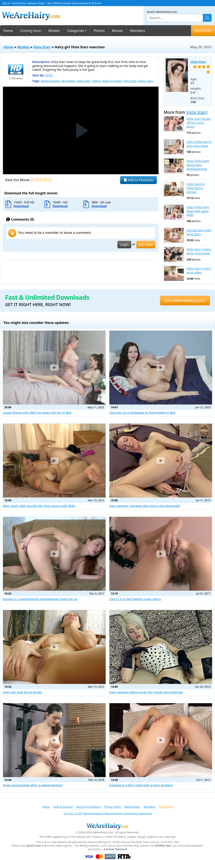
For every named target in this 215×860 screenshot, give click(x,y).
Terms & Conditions (88, 807)
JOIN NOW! (203, 30)
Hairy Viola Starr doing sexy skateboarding (197, 165)
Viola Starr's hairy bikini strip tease (198, 251)
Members (137, 30)
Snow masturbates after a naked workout (33, 785)
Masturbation (50, 81)
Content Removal (115, 849)
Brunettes (69, 81)
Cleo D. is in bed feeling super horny (135, 599)
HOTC (49, 75)
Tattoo (96, 81)
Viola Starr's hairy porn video (198, 270)
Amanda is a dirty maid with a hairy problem (141, 785)
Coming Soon (30, 30)
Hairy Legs (145, 81)
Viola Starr (42, 47)
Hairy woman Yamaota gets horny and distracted (144, 506)
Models (54, 30)
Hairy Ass (83, 81)
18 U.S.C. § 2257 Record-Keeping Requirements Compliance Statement (107, 813)
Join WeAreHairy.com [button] (185, 300)
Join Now (146, 244)
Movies (117, 30)
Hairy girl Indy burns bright (22, 692)
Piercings (129, 81)
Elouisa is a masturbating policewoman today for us (40, 599)
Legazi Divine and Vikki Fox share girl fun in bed (37, 413)
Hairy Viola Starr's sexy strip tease (198, 144)
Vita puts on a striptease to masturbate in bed (142, 413)
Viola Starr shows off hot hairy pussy (198, 122)
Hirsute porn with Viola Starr (198, 232)
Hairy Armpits (112, 81)
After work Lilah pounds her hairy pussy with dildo (39, 506)
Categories (75, 30)
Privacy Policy (112, 807)
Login (124, 244)
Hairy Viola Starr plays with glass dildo (197, 211)
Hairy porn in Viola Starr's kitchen (195, 188)
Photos (99, 30)
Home (8, 30)
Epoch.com (33, 845)
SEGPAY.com (163, 845)
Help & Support (63, 807)
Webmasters (132, 807)
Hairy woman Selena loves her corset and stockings (146, 692)
